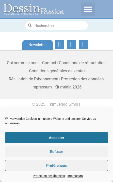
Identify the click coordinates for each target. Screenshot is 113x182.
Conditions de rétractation (82, 62)
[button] (88, 9)
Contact (49, 62)
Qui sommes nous (23, 62)
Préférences (56, 165)
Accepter (56, 137)
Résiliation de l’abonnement (33, 79)
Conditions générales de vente (56, 71)
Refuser (56, 151)
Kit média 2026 (68, 87)
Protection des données (49, 176)
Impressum (75, 176)
